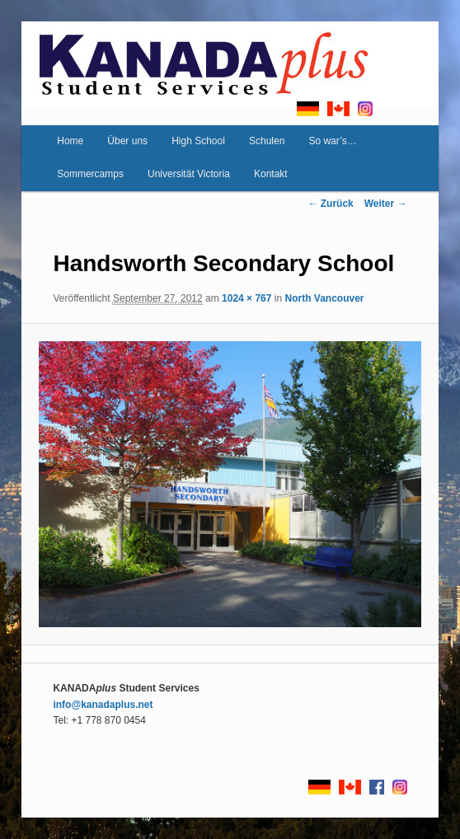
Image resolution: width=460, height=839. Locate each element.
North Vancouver (324, 298)
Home (70, 141)
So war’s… (332, 141)
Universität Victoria (189, 174)
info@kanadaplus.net (103, 704)
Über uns (127, 141)
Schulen (266, 141)
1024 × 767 (246, 298)
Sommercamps (90, 174)
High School (198, 141)
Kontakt (271, 174)
